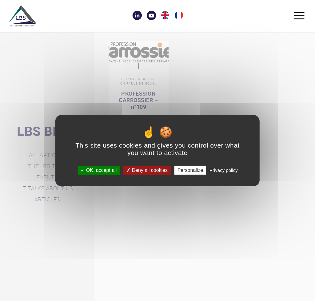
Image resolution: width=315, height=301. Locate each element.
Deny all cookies (147, 169)
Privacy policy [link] (223, 169)
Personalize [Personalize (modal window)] (190, 169)
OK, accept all (99, 169)
